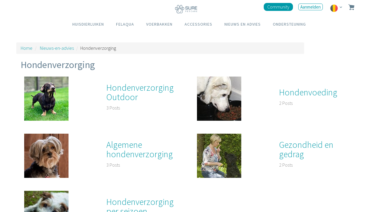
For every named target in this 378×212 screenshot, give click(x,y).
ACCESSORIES (198, 24)
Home (26, 48)
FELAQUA (125, 24)
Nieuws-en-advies (57, 48)
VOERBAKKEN (159, 24)
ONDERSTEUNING (289, 24)
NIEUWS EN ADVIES (242, 24)
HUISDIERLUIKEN (88, 24)
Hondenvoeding (308, 92)
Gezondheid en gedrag (306, 149)
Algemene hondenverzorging (139, 149)
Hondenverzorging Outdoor (140, 92)
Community (278, 7)
